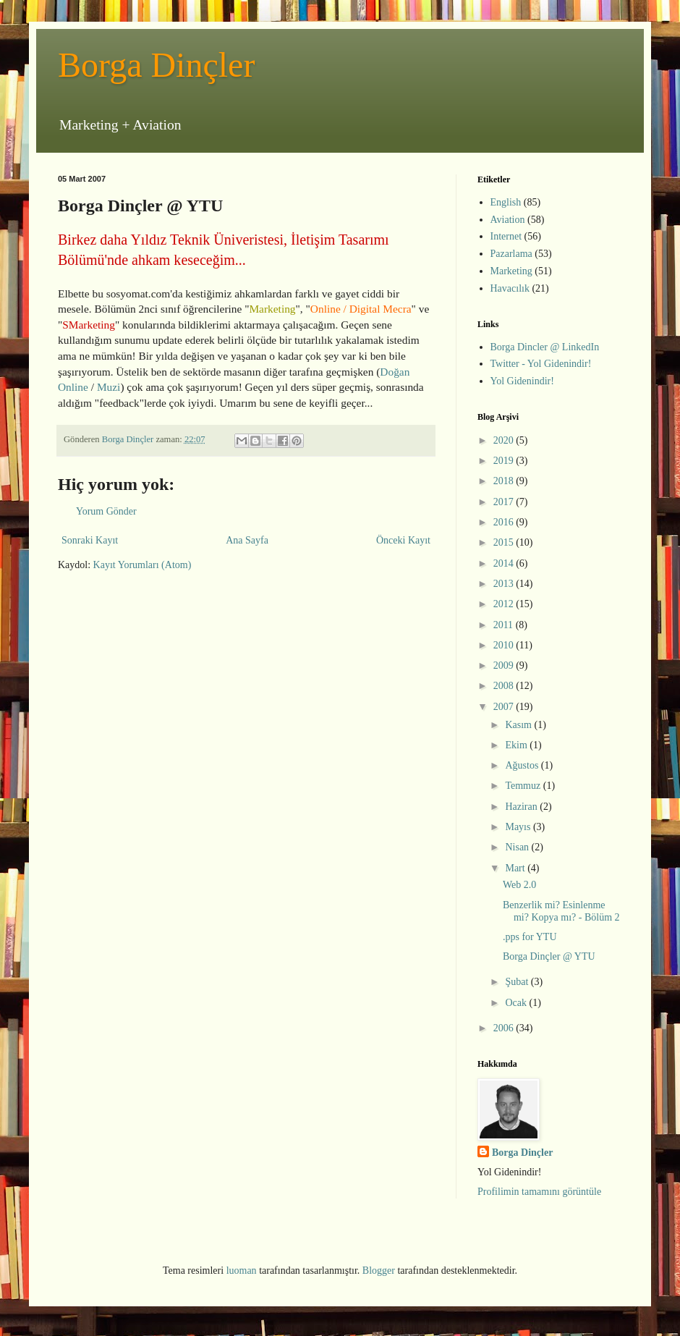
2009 (505, 665)
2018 (505, 480)
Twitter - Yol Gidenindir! (541, 363)
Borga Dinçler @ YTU (549, 956)
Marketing (511, 271)
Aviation (507, 219)
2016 (505, 522)
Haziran (522, 806)
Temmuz (524, 785)
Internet (506, 236)
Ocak (517, 1002)
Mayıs (519, 826)
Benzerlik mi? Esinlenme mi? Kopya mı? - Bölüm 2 (561, 911)
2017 (505, 501)
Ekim (517, 745)
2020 (505, 440)
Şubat (517, 981)
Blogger (378, 1270)
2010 (505, 645)
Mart (516, 868)
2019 (505, 460)
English (506, 202)
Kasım (519, 724)
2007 (505, 706)
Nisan (518, 847)
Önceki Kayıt (403, 540)
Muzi (109, 387)
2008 (505, 685)
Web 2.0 (519, 884)
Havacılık (510, 288)
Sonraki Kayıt (89, 540)
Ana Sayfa (247, 540)
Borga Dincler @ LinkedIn (545, 347)
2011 (504, 625)
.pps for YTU (530, 936)
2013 (505, 583)
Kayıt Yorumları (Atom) (142, 564)
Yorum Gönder (106, 511)
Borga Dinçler (156, 65)
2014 (505, 563)
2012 (505, 604)
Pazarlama (511, 253)
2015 (505, 542)
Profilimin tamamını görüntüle (539, 1191)
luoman (241, 1270)
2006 (505, 1028)
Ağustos (522, 765)
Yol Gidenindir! (522, 381)
